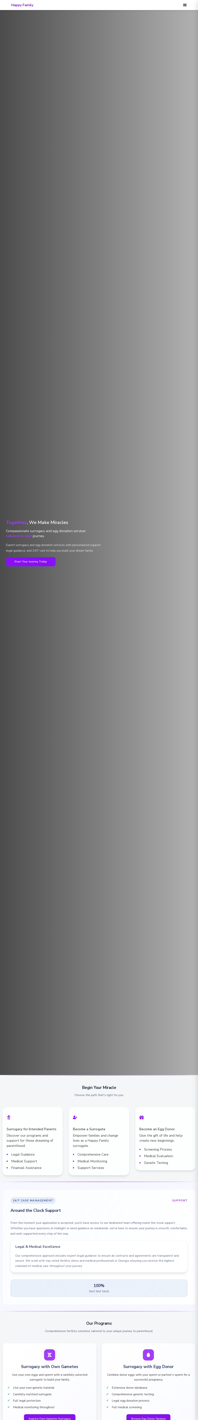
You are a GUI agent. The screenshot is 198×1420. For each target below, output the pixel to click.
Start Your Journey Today (31, 561)
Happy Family (22, 5)
